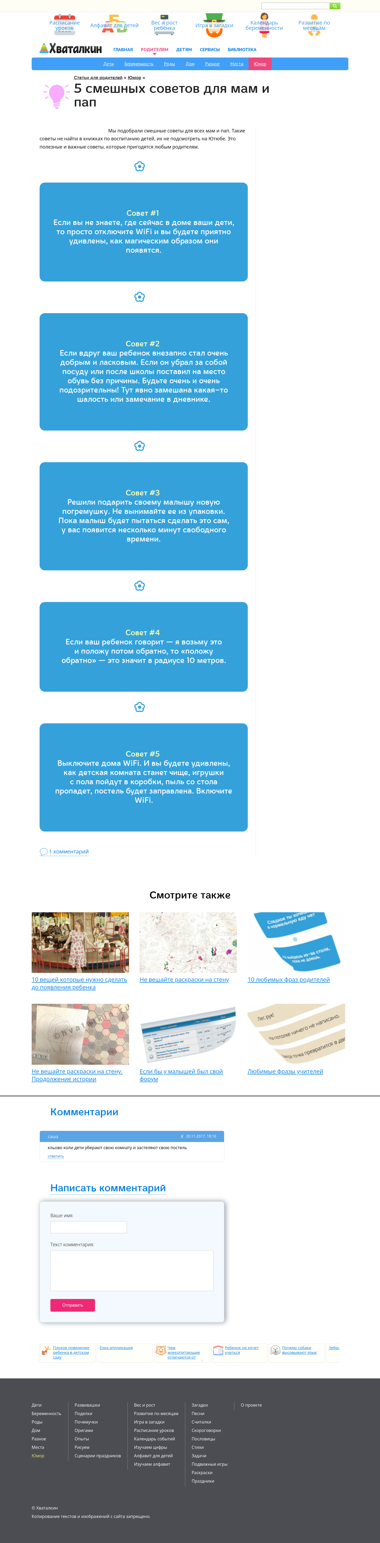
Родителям (154, 49)
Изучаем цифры (150, 1447)
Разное (212, 64)
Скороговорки (206, 1430)
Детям (184, 49)
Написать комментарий (108, 1188)
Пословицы (203, 1439)
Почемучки (86, 1422)
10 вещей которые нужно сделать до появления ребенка (79, 983)
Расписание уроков (154, 1430)
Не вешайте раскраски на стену (184, 979)
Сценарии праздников (98, 1456)
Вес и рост (144, 1405)
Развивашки (87, 1405)
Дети (108, 64)
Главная (123, 49)
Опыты (82, 1439)
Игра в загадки (149, 1422)
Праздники (203, 1481)
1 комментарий (69, 851)
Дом (190, 64)
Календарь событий (154, 1439)
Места (236, 64)
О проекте (251, 1405)
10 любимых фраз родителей (289, 979)
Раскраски (202, 1472)
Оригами (84, 1430)
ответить (56, 1156)
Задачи (199, 1456)
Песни (198, 1413)
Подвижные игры (209, 1464)
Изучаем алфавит (152, 1464)
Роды (169, 64)
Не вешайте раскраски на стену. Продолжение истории (77, 1075)
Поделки (83, 1413)
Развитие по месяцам (156, 1413)
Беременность (138, 64)
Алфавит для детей (153, 1456)
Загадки (200, 1405)
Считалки (201, 1422)
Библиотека (242, 49)
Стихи (198, 1447)
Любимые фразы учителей (285, 1071)
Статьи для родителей (98, 77)
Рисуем (82, 1447)
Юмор (260, 64)
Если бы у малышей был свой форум (181, 1075)
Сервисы (210, 49)
